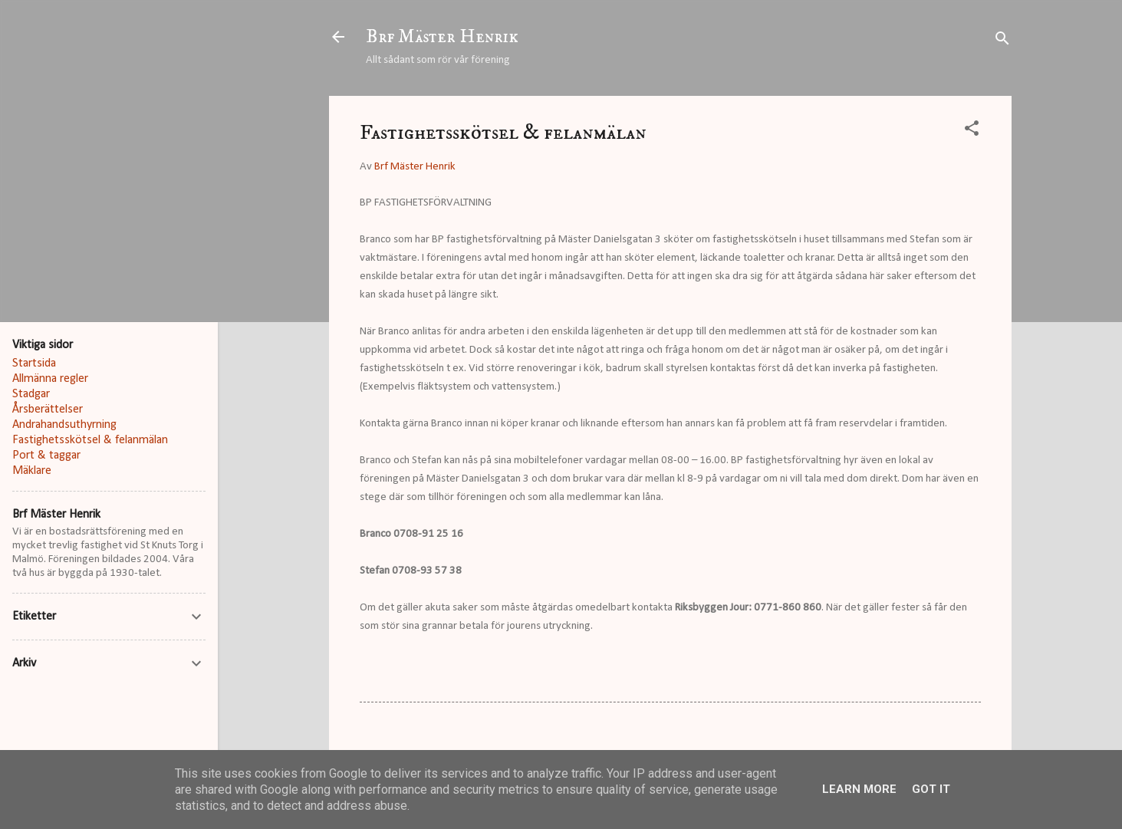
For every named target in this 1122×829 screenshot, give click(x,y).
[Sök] (1002, 41)
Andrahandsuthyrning (64, 425)
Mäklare (31, 471)
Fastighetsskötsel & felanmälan (90, 440)
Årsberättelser (47, 409)
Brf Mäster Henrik (442, 36)
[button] (971, 131)
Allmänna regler (50, 379)
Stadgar (31, 394)
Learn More (859, 789)
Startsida (34, 363)
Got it (931, 789)
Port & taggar (46, 455)
